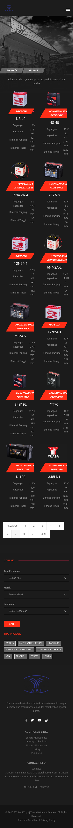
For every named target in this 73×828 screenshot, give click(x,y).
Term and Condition (28, 820)
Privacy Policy (48, 820)
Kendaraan (9, 604)
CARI (12, 623)
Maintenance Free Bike (49, 650)
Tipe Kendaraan (12, 571)
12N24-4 (20, 263)
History (36, 749)
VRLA (8, 656)
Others (34, 656)
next (43, 534)
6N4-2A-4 (20, 195)
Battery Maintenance (36, 737)
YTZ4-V (20, 336)
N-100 (20, 477)
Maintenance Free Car (30, 643)
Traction (21, 656)
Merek (7, 587)
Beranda (11, 70)
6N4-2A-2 (54, 267)
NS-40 (21, 119)
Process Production (36, 745)
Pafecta (10, 643)
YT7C (54, 404)
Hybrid (47, 656)
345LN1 (54, 477)
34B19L (21, 404)
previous (12, 525)
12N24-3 (54, 332)
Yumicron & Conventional (19, 650)
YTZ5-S (54, 195)
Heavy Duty (53, 643)
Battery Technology (36, 741)
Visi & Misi (36, 753)
